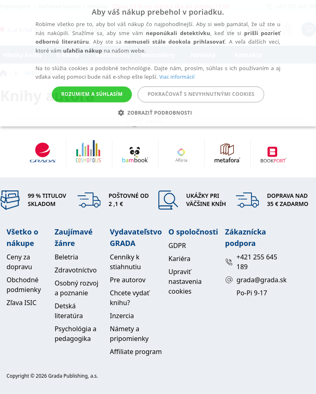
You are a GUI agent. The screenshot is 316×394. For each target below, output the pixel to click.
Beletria (66, 256)
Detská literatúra (69, 310)
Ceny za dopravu (19, 261)
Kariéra (180, 258)
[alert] (158, 63)
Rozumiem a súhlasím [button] (92, 94)
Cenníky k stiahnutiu (125, 261)
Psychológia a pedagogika (76, 333)
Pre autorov (127, 279)
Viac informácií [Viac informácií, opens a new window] (176, 76)
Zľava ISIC (21, 302)
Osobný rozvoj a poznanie (76, 288)
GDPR (177, 245)
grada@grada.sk (251, 279)
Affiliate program (136, 351)
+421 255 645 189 (251, 261)
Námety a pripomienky (129, 333)
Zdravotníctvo (76, 270)
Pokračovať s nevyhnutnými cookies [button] (200, 94)
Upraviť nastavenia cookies (185, 281)
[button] (158, 112)
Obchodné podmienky (24, 284)
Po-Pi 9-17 (251, 292)
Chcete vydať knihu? (129, 297)
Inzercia (122, 315)
